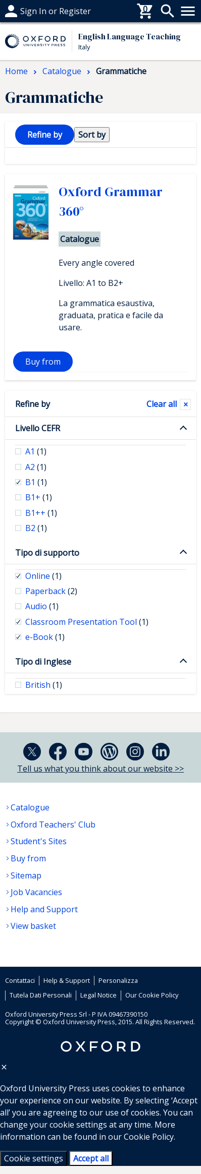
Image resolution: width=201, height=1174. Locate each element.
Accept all (91, 1158)
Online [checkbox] (43, 575)
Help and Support (44, 909)
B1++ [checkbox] (41, 512)
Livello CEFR (37, 428)
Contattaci (20, 980)
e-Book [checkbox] (45, 636)
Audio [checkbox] (42, 606)
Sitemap (26, 875)
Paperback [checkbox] (51, 591)
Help (14, 11)
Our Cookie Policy (151, 995)
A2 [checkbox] (35, 467)
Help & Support (66, 980)
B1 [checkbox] (36, 482)
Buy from (43, 361)
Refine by (32, 403)
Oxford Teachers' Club (53, 824)
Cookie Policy (149, 1136)
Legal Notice (98, 995)
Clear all (161, 403)
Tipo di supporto (47, 552)
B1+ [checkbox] (38, 497)
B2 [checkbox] (36, 528)
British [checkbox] (43, 684)
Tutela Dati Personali (41, 995)
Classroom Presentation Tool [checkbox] (86, 621)
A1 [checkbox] (35, 451)
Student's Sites (39, 841)
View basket (33, 925)
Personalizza (118, 980)
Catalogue (30, 807)
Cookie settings (33, 1158)
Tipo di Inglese (43, 661)
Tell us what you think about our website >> (100, 768)
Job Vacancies (36, 892)
